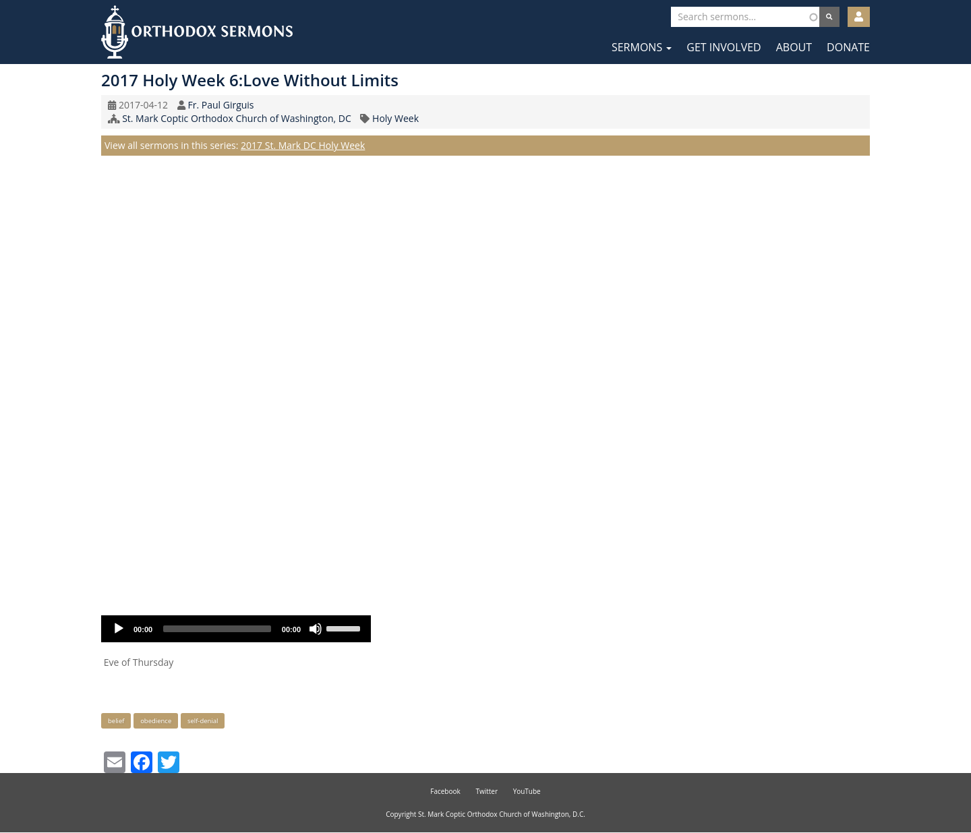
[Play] (118, 629)
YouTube (527, 791)
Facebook (445, 791)
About (794, 47)
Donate (848, 47)
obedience (155, 720)
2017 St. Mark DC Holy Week (303, 145)
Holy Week (395, 118)
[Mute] (315, 629)
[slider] (217, 628)
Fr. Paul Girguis (220, 104)
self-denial (202, 720)
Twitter (486, 791)
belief (116, 720)
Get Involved (723, 47)
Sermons (642, 47)
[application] (236, 628)
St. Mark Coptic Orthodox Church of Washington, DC (236, 118)
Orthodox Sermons (197, 32)
